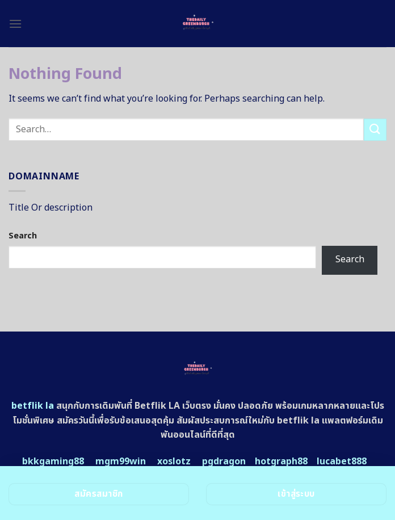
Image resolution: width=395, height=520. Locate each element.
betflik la (32, 406)
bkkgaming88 (53, 461)
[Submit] (375, 130)
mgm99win (120, 461)
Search (23, 236)
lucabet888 (342, 461)
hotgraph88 (281, 461)
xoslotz (174, 461)
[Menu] (15, 23)
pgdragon (224, 461)
